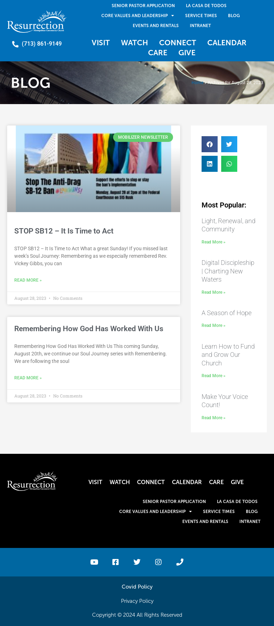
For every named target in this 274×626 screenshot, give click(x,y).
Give (187, 52)
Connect (177, 42)
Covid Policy (137, 587)
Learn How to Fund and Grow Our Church (228, 355)
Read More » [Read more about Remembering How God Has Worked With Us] (28, 377)
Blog (234, 15)
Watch (134, 42)
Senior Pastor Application (143, 5)
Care (157, 52)
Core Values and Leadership (137, 16)
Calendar (227, 42)
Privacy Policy (137, 601)
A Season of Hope (227, 313)
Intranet (200, 25)
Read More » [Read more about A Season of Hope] (213, 325)
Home (197, 82)
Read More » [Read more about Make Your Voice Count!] (213, 417)
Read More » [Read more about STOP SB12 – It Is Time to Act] (28, 280)
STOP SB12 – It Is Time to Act (63, 231)
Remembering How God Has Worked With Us (88, 328)
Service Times (201, 15)
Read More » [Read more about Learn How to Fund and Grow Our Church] (213, 375)
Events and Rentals (156, 25)
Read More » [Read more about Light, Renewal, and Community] (213, 242)
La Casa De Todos (206, 5)
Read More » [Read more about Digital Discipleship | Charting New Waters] (213, 292)
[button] (210, 144)
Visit (101, 42)
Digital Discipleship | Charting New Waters (228, 271)
